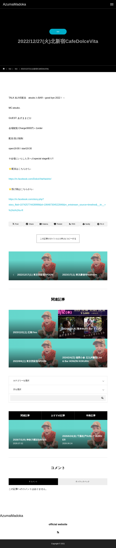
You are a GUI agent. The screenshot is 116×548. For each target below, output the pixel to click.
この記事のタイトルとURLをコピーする (58, 238)
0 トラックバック (82, 482)
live (58, 32)
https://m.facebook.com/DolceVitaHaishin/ (30, 179)
